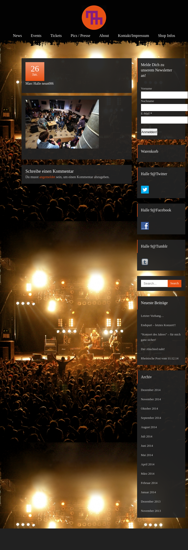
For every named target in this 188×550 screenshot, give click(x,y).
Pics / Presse (80, 36)
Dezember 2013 (151, 501)
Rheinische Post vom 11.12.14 (159, 358)
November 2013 (151, 511)
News (17, 36)
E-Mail (146, 113)
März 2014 (147, 473)
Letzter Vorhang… (152, 316)
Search (174, 283)
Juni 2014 (147, 445)
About (104, 36)
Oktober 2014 (149, 408)
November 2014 (151, 399)
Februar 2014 (149, 483)
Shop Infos (166, 36)
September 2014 (151, 418)
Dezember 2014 (151, 390)
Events (36, 36)
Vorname (146, 88)
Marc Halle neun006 (39, 83)
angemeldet (47, 177)
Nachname (147, 101)
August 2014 (149, 427)
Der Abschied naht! (153, 349)
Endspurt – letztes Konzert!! (158, 325)
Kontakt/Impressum (133, 36)
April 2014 (147, 464)
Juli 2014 (147, 436)
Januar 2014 (148, 492)
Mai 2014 (147, 455)
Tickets (56, 36)
